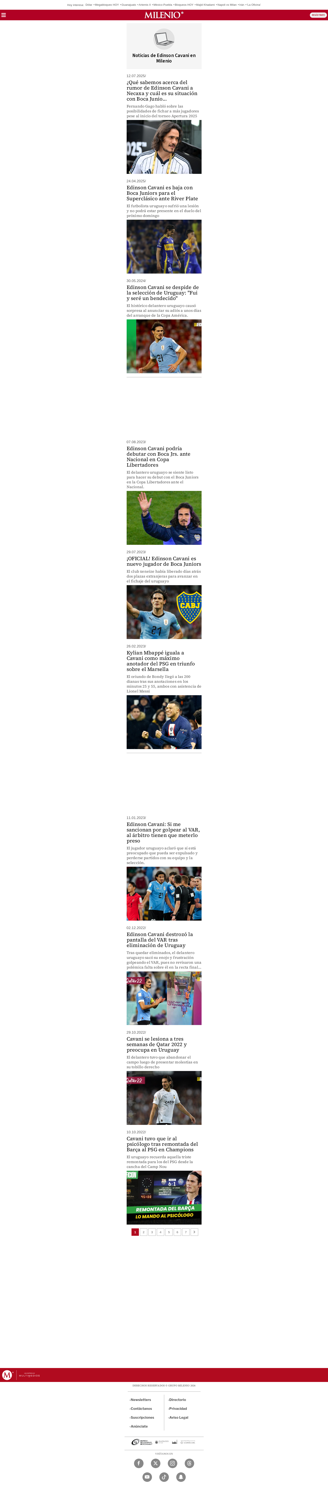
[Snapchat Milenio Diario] (181, 1477)
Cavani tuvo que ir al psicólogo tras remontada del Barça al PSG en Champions (162, 1144)
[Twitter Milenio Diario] (155, 1463)
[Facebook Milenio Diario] (139, 1463)
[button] (3, 16)
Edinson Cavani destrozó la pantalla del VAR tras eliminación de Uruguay (160, 940)
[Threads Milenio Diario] (189, 1463)
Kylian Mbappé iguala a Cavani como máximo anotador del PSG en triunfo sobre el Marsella (161, 661)
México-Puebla (162, 4)
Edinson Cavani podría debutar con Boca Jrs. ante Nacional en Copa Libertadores (159, 456)
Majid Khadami (205, 4)
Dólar (88, 4)
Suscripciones (142, 1418)
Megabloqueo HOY (107, 4)
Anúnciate (139, 1426)
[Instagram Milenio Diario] (172, 1463)
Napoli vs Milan (227, 4)
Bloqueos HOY (184, 4)
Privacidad (178, 1409)
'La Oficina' (254, 4)
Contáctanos (141, 1409)
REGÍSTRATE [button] (318, 15)
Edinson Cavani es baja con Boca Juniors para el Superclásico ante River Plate (162, 193)
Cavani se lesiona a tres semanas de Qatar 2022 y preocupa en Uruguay (157, 1044)
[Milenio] (163, 15)
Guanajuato (129, 4)
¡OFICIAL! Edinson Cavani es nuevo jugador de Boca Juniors (164, 561)
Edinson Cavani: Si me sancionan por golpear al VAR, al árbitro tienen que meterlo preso (163, 832)
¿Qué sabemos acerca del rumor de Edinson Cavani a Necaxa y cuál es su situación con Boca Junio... (162, 90)
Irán (241, 4)
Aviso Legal (178, 1418)
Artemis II (145, 4)
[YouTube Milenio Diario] (147, 1477)
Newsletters (141, 1400)
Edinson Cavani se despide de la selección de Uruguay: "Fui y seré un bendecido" (163, 293)
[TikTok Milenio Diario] (164, 1477)
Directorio (177, 1400)
